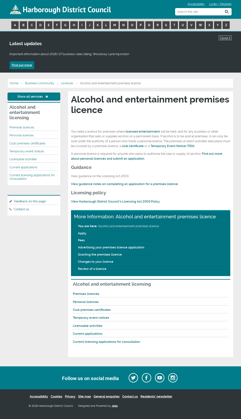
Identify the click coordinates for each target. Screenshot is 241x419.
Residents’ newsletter (156, 396)
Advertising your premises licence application (111, 247)
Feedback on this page (30, 201)
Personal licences (86, 302)
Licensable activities (87, 326)
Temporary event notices (91, 318)
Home (14, 83)
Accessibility (196, 4)
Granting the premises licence (100, 254)
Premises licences (86, 294)
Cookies (56, 396)
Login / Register (220, 4)
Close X (225, 38)
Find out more (22, 65)
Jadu (115, 406)
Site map (84, 396)
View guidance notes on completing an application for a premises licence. (124, 184)
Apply (82, 233)
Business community (39, 83)
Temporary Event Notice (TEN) (172, 146)
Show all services (34, 96)
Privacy (70, 396)
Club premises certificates (92, 310)
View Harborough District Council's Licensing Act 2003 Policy (115, 201)
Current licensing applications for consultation (106, 342)
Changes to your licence (95, 261)
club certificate (133, 146)
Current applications (87, 334)
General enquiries (107, 396)
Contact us (21, 209)
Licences (67, 83)
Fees (81, 240)
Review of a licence (92, 269)
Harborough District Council (67, 9)
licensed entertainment (143, 131)
